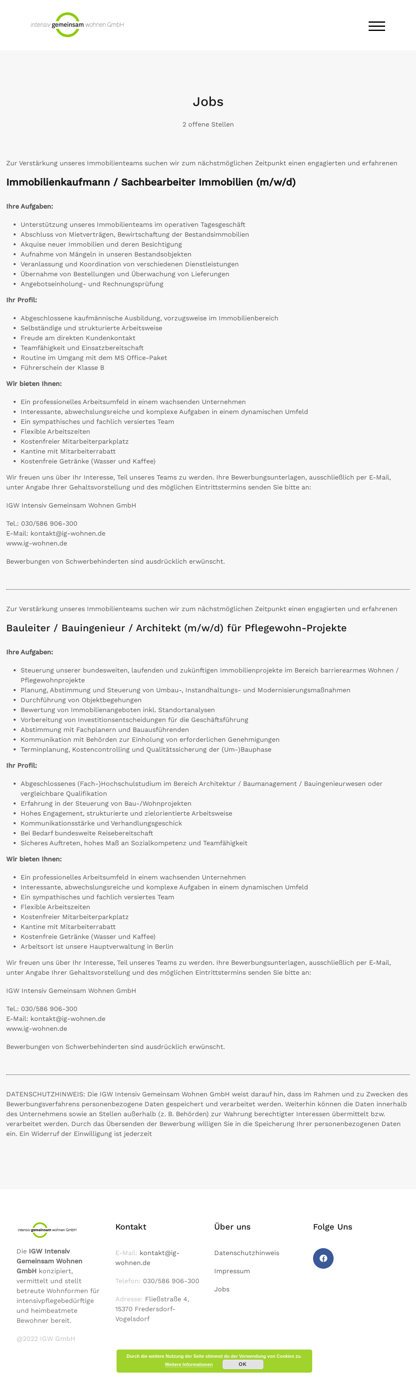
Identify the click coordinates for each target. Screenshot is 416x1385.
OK (243, 1364)
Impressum (232, 1271)
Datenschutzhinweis (246, 1253)
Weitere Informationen (189, 1364)
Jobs (221, 1289)
